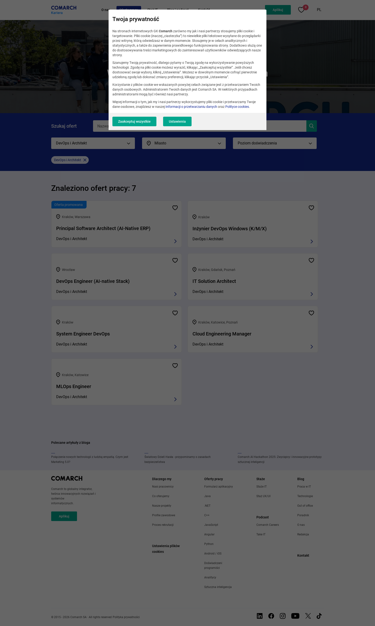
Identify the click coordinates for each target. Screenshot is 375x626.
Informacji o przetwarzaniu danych (191, 107)
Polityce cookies (237, 107)
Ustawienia (177, 121)
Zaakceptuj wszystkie (134, 121)
